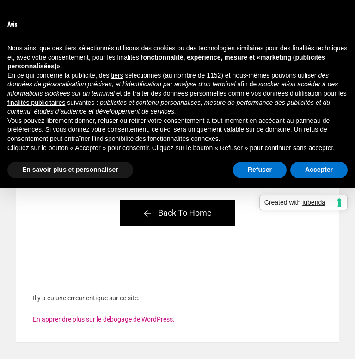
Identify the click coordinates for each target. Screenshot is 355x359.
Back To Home (177, 213)
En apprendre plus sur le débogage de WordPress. (104, 319)
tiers (117, 75)
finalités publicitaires (36, 102)
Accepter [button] (319, 169)
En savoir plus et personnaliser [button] (70, 169)
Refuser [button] (260, 169)
